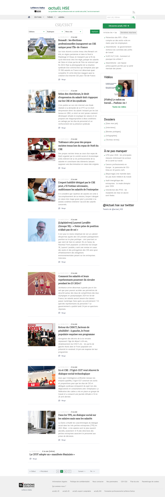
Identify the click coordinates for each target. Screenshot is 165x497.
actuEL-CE (55, 491)
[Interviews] (110, 127)
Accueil (28, 17)
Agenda (61, 17)
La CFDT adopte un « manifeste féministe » (52, 454)
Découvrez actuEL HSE (118, 26)
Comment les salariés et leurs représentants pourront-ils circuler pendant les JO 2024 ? (76, 280)
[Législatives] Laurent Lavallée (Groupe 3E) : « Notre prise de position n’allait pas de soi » (78, 226)
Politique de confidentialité (79, 481)
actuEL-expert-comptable (82, 491)
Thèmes (50, 17)
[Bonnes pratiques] (113, 131)
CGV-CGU (124, 481)
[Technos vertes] (112, 140)
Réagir (64, 79)
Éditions (37, 17)
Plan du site (134, 481)
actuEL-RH (97, 491)
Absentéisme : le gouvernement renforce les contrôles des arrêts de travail (119, 50)
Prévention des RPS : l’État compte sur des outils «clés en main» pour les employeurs (118, 40)
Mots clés (68, 32)
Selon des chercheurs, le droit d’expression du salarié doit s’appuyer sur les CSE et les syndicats (78, 97)
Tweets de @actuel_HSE (113, 209)
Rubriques (50, 32)
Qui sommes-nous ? (59, 486)
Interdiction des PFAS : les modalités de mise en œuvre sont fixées (117, 193)
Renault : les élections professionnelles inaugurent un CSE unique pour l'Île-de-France (77, 44)
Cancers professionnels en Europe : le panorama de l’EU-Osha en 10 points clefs (118, 167)
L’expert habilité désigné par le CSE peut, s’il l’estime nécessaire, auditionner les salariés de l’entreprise (78, 186)
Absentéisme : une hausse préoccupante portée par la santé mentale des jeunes (119, 66)
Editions (31, 32)
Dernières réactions (128, 32)
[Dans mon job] (112, 123)
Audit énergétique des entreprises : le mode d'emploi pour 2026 (118, 183)
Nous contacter (98, 481)
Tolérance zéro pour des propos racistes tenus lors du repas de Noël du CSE (78, 145)
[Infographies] (111, 135)
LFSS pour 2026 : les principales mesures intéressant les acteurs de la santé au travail (118, 158)
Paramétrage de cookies (150, 481)
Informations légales (59, 481)
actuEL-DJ (66, 491)
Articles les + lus (111, 32)
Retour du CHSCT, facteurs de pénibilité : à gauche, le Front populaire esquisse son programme (76, 331)
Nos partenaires (112, 481)
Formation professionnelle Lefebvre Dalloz (120, 491)
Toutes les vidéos (119, 107)
